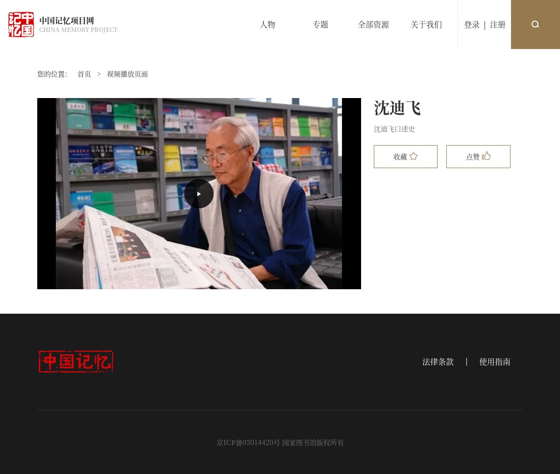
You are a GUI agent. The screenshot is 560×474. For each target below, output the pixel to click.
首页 (84, 73)
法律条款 (438, 362)
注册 (498, 24)
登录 (472, 24)
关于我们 (426, 24)
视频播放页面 (127, 73)
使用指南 (495, 362)
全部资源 (373, 24)
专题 (320, 24)
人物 (267, 24)
